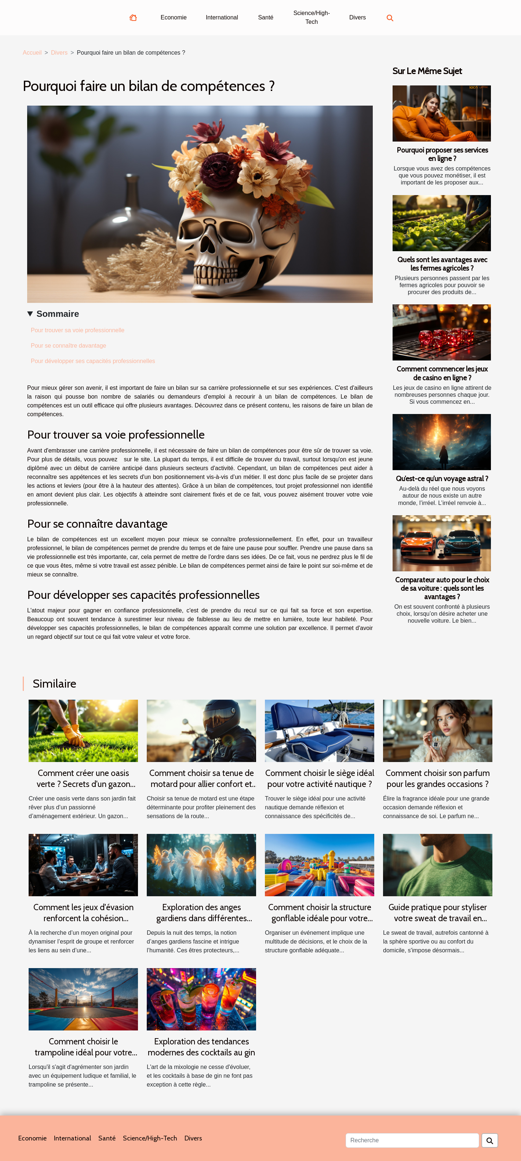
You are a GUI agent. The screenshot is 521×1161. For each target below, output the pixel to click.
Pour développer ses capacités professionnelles (94, 361)
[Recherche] (412, 1140)
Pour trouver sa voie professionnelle (77, 330)
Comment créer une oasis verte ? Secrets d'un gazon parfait (83, 784)
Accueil (32, 53)
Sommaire (57, 314)
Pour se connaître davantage (68, 346)
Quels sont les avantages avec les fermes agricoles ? (442, 263)
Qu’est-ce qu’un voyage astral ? (442, 478)
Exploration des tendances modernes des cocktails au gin (201, 1047)
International (222, 17)
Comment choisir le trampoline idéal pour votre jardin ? (83, 1052)
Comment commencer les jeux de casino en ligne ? (442, 373)
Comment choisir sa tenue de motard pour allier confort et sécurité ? (201, 784)
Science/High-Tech (312, 17)
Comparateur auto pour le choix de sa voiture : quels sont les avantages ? (442, 588)
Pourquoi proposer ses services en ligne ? (442, 154)
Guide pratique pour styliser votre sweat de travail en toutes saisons (438, 918)
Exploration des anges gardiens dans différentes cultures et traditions (201, 918)
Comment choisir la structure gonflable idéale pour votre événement (319, 918)
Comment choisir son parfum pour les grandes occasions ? (438, 778)
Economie (174, 17)
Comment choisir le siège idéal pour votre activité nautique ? (319, 778)
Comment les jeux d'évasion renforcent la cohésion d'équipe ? (83, 918)
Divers (357, 17)
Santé (265, 17)
